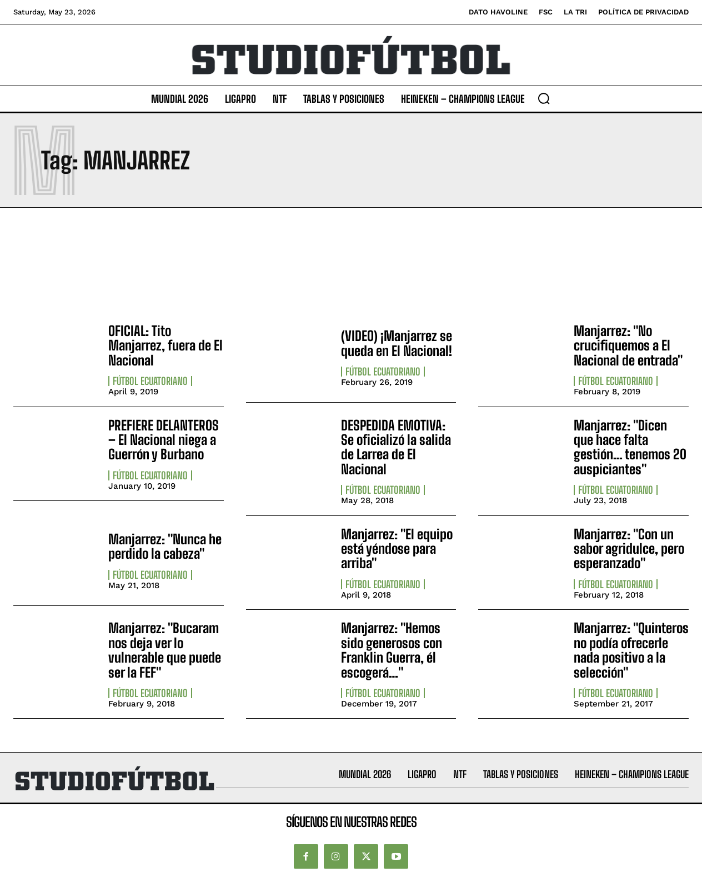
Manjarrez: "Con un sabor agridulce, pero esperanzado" (629, 549)
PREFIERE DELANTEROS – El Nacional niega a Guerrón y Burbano (163, 440)
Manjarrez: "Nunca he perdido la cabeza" (165, 546)
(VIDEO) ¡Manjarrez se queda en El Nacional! (396, 343)
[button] (543, 98)
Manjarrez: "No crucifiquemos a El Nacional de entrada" (628, 345)
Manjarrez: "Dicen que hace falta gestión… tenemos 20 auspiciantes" (630, 447)
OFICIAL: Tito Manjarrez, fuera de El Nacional (165, 345)
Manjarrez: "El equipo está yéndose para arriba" (397, 549)
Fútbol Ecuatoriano (150, 381)
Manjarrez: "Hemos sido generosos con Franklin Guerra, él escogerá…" (391, 650)
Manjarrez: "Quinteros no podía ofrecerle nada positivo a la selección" (631, 650)
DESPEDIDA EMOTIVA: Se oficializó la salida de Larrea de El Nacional (396, 447)
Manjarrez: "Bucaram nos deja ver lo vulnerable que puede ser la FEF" (164, 650)
